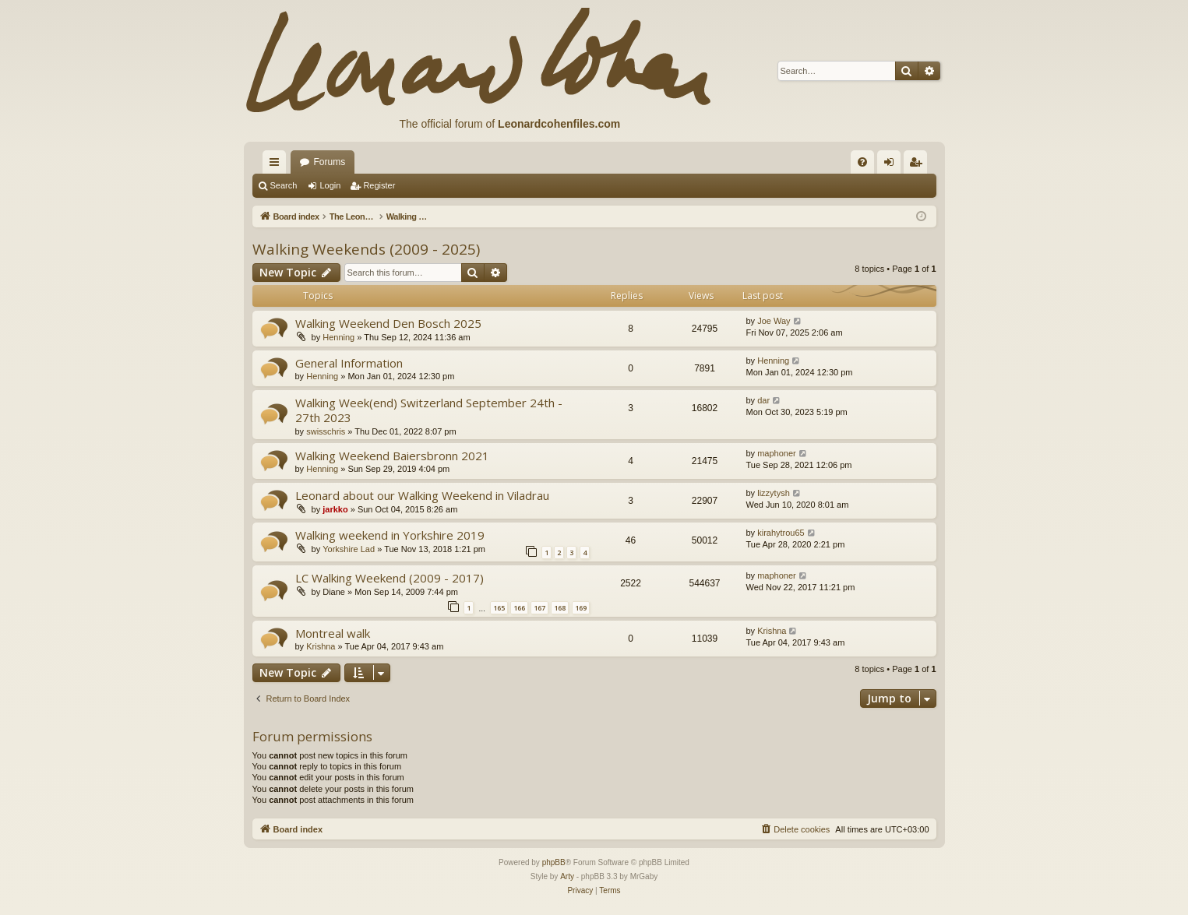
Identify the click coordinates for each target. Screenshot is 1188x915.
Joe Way (773, 321)
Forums (330, 162)
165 (499, 608)
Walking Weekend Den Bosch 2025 (388, 323)
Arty (567, 876)
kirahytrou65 (781, 532)
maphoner (776, 453)
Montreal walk (332, 633)
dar (763, 400)
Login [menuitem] (891, 165)
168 (560, 608)
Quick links (277, 165)
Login (329, 185)
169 (581, 608)
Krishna (320, 646)
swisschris (325, 431)
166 (519, 608)
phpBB (554, 862)
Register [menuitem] (918, 165)
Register (379, 185)
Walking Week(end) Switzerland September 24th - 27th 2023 (428, 410)
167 (539, 608)
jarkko (335, 509)
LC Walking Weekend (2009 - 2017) (389, 578)
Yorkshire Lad (349, 549)
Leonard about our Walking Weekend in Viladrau (422, 495)
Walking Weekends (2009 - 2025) (366, 249)
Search (284, 185)
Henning (338, 337)
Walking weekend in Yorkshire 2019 (390, 535)
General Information (349, 363)
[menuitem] (862, 162)
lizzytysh (773, 493)
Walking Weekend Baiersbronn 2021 (392, 455)
